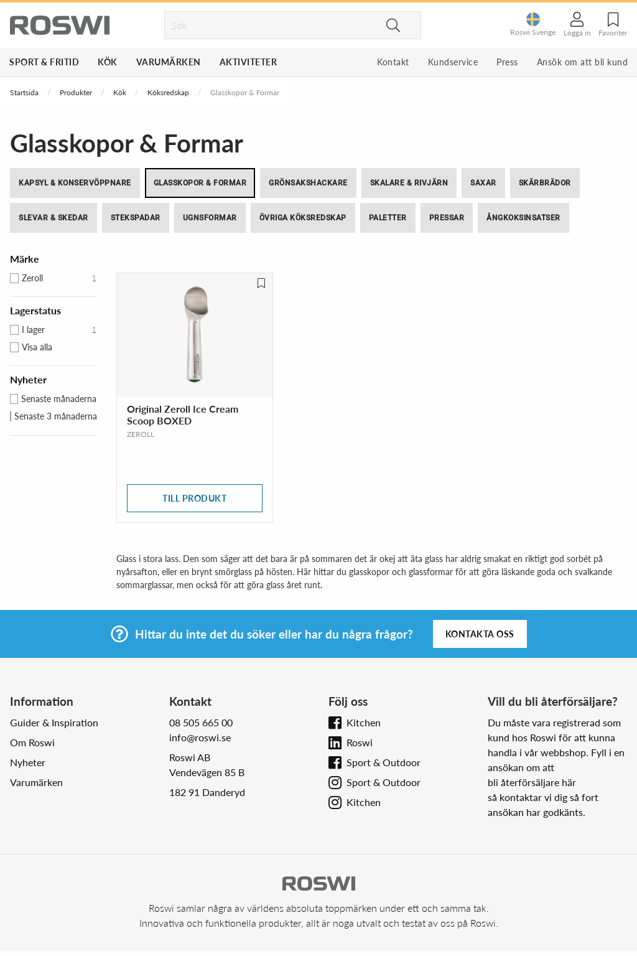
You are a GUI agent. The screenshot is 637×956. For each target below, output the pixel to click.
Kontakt (393, 62)
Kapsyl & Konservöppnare (75, 183)
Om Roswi (32, 742)
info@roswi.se (200, 737)
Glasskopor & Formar (200, 183)
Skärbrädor (545, 183)
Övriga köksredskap (302, 217)
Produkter (76, 92)
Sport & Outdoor (383, 762)
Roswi (359, 742)
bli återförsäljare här (532, 782)
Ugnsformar (210, 217)
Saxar (483, 183)
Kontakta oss (479, 634)
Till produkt (194, 498)
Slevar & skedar (53, 217)
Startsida (24, 92)
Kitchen (363, 722)
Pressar (447, 217)
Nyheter (27, 762)
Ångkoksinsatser (523, 217)
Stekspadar (135, 217)
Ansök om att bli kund (582, 62)
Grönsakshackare (308, 183)
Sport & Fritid (44, 62)
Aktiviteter (248, 62)
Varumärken (168, 62)
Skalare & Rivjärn (409, 183)
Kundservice (453, 62)
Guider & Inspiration (54, 722)
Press (507, 62)
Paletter (388, 217)
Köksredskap (168, 92)
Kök (108, 62)
